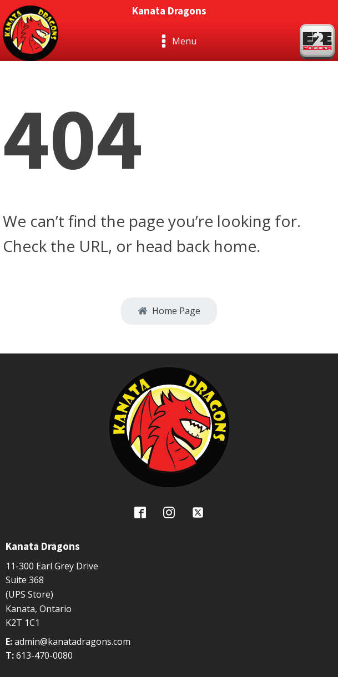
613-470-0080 (44, 655)
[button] (169, 311)
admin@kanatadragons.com (72, 641)
